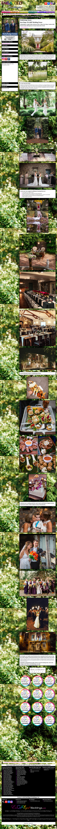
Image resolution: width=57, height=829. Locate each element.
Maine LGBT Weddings (7, 779)
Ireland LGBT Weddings (21, 777)
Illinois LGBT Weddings (7, 778)
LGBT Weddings (5, 14)
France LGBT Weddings (21, 776)
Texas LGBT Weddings (7, 791)
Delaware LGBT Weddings (7, 773)
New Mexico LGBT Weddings (8, 786)
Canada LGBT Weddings (21, 770)
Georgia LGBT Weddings (7, 776)
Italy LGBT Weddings (20, 778)
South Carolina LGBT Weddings (8, 790)
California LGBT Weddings (7, 770)
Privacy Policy (26, 823)
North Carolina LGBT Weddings (8, 788)
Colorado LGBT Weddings (7, 771)
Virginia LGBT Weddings (7, 793)
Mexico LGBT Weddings (21, 779)
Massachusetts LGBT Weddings (8, 781)
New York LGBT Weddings (7, 787)
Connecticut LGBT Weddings (8, 772)
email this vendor (5, 54)
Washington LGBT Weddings (8, 794)
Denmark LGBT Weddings (21, 773)
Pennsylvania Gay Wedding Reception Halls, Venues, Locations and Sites (28, 14)
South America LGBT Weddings (22, 781)
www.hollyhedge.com (24, 27)
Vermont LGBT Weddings (7, 792)
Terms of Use (31, 823)
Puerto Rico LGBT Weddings (22, 780)
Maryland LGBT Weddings (7, 780)
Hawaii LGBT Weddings (7, 777)
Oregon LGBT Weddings (7, 789)
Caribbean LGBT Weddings (21, 771)
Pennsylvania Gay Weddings (13, 14)
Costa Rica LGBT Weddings (21, 772)
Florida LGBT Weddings (7, 775)
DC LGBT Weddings (6, 774)
